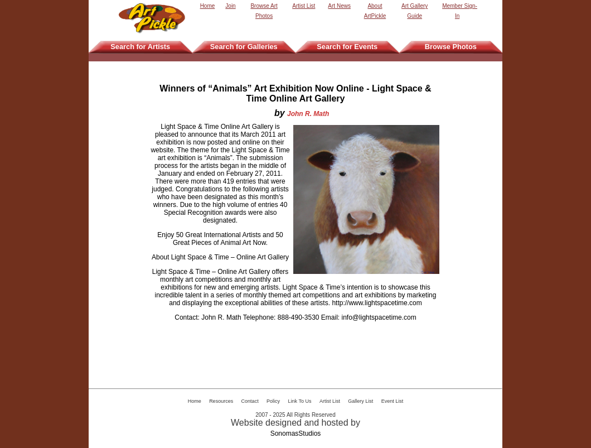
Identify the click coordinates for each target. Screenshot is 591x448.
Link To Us (300, 401)
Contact (250, 401)
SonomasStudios (295, 433)
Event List (392, 401)
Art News (339, 6)
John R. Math (308, 114)
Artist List (303, 6)
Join (230, 6)
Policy (273, 401)
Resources (221, 401)
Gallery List (360, 401)
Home (207, 6)
